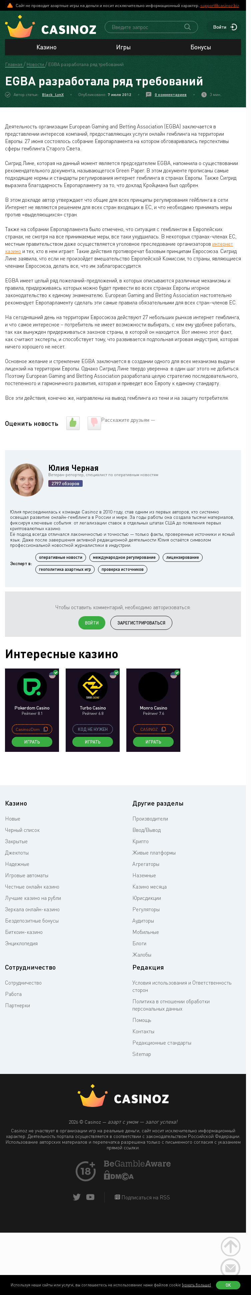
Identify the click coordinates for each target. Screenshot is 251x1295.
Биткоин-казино (24, 933)
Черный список (22, 831)
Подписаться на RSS (145, 1199)
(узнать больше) (196, 1284)
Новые (12, 820)
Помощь (141, 1021)
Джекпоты (17, 854)
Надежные (17, 865)
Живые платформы (154, 854)
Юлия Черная (73, 469)
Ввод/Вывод (146, 831)
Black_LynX (53, 96)
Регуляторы (146, 911)
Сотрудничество (23, 984)
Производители (150, 820)
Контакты (143, 1033)
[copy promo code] (45, 731)
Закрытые (16, 843)
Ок (228, 1285)
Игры (123, 48)
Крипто (140, 843)
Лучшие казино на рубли (33, 899)
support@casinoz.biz (219, 5)
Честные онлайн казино (32, 888)
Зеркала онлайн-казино (32, 911)
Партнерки (17, 1007)
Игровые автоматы (26, 877)
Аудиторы (143, 922)
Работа (13, 995)
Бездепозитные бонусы (32, 922)
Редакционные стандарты (161, 1044)
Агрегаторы (145, 865)
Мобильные (145, 933)
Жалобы (141, 956)
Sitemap (141, 1055)
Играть (32, 743)
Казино (46, 48)
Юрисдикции (146, 899)
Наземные (144, 877)
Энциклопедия (21, 945)
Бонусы (200, 48)
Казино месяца (149, 888)
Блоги (139, 945)
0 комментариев (171, 96)
